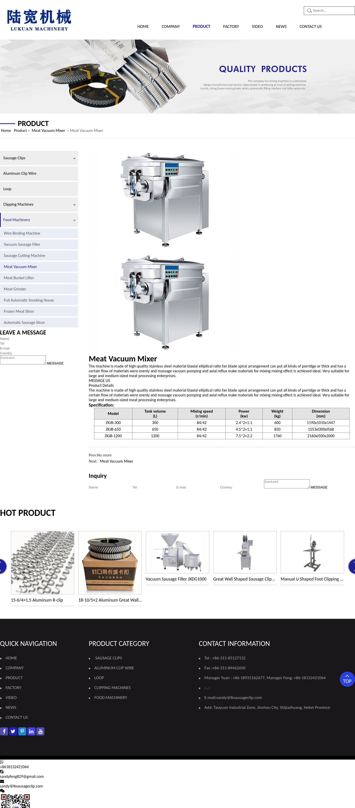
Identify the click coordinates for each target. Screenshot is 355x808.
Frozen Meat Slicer (19, 311)
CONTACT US (310, 26)
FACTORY (231, 26)
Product (20, 130)
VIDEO (257, 26)
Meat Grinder (15, 289)
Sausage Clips (14, 157)
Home (143, 26)
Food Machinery (16, 219)
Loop (7, 188)
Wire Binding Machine (22, 233)
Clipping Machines (18, 204)
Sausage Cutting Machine (24, 255)
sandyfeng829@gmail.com (22, 778)
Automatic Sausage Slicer (24, 322)
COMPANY (171, 26)
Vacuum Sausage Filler (22, 244)
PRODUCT (201, 26)
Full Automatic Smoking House (29, 300)
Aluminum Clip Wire (19, 173)
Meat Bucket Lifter (19, 277)
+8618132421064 (14, 768)
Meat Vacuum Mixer (48, 130)
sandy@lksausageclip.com (239, 699)
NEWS (281, 26)
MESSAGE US (99, 380)
